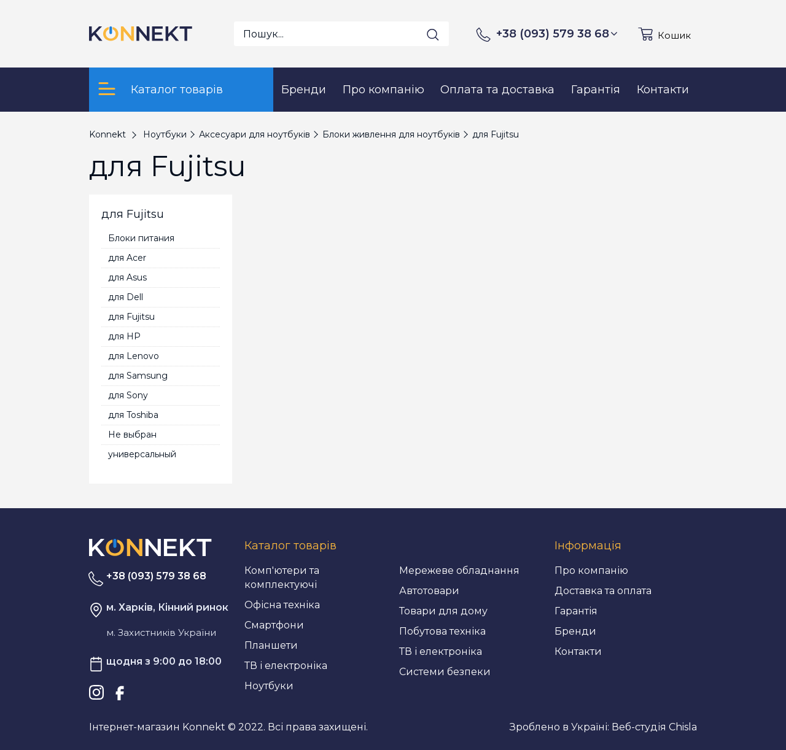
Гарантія (575, 611)
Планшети (271, 645)
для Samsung (138, 375)
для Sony (128, 395)
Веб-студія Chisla (654, 727)
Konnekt (107, 134)
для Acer (127, 257)
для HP (124, 336)
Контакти (578, 651)
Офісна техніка (282, 605)
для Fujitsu (131, 316)
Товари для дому (443, 611)
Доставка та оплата (603, 591)
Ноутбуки (269, 686)
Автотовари (429, 591)
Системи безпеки (445, 672)
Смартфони (274, 625)
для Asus (127, 277)
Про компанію (591, 570)
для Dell (125, 297)
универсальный (142, 454)
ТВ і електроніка (285, 665)
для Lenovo (133, 355)
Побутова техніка (442, 631)
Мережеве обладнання (459, 570)
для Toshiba (133, 414)
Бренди (575, 631)
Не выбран (132, 434)
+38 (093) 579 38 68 (557, 34)
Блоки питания (141, 238)
